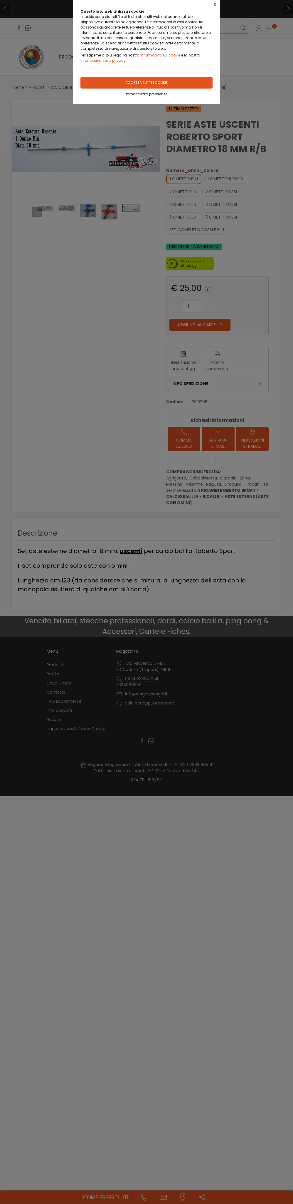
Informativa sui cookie (160, 55)
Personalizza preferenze (146, 93)
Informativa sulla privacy (103, 60)
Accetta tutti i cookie (146, 82)
